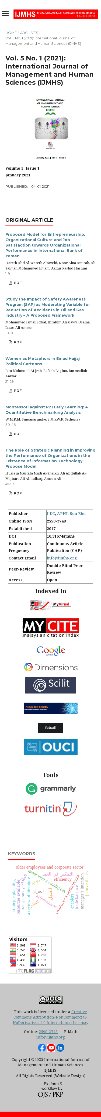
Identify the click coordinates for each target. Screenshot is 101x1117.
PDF (17, 283)
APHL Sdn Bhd (71, 513)
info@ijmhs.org (62, 558)
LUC (51, 513)
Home (11, 32)
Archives (29, 32)
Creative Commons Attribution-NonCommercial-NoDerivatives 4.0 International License (50, 1017)
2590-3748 (48, 1031)
